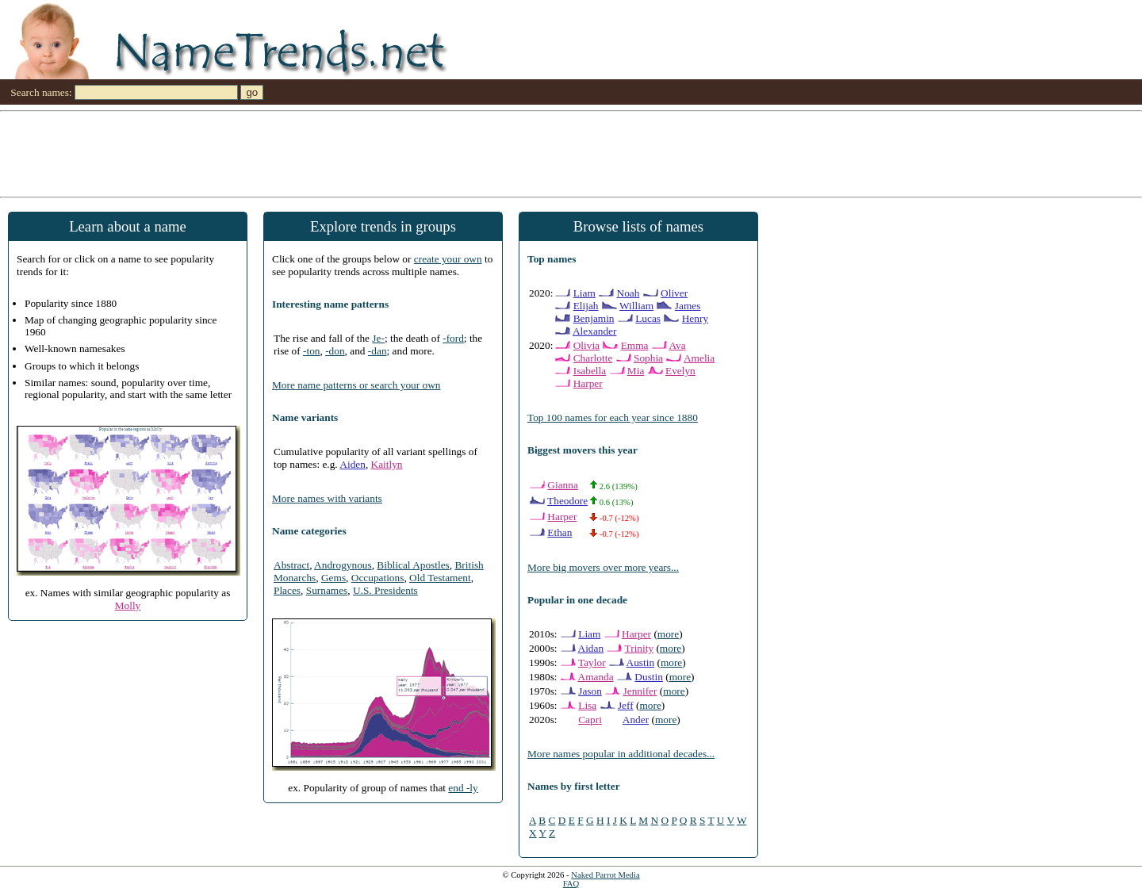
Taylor (592, 662)
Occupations (377, 578)
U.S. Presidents (385, 590)
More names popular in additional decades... (621, 754)
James (688, 306)
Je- (378, 338)
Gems (333, 578)
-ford (453, 338)
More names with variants (327, 498)
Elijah (586, 306)
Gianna (562, 485)
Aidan (591, 648)
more (668, 634)
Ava (677, 345)
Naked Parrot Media (605, 875)
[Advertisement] (476, 153)
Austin (641, 662)
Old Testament (440, 578)
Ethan (559, 532)
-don (334, 351)
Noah (628, 293)
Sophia (648, 358)
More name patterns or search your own (356, 385)
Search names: (40, 92)
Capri (590, 719)
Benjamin (594, 318)
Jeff (626, 705)
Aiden (352, 464)
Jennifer (640, 691)
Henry (695, 318)
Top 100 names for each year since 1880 (612, 417)
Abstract (291, 565)
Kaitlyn (387, 464)
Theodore (567, 501)
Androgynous (343, 565)
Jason (590, 691)
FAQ (571, 883)
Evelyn (680, 371)
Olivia (586, 345)
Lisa (587, 705)
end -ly (462, 788)
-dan (377, 351)
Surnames (327, 590)
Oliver (674, 293)
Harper (588, 383)
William (636, 306)
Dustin (648, 677)
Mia (635, 371)
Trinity (639, 648)
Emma (635, 345)
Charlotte (593, 358)
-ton (311, 351)
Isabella (589, 371)
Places (287, 590)
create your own (448, 259)
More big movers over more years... (603, 567)
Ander (636, 719)
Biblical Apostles (413, 565)
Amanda (596, 677)
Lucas (648, 318)
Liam (584, 293)
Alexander (595, 331)
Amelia (699, 358)
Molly (128, 605)
